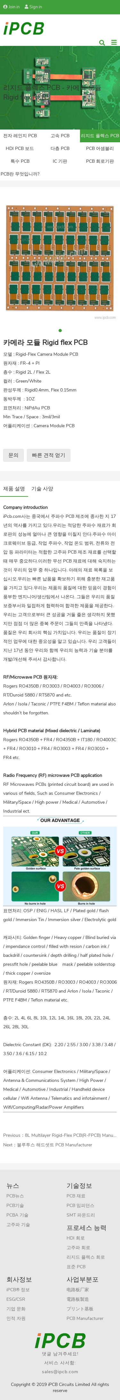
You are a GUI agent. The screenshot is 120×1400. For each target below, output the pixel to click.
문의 (13, 455)
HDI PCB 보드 (20, 148)
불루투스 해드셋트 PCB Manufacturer (54, 1145)
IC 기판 (60, 161)
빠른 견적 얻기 (48, 455)
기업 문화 (16, 1309)
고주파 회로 (78, 1248)
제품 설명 (14, 488)
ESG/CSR (15, 1299)
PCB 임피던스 (80, 1206)
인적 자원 (16, 1318)
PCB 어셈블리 (100, 148)
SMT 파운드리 (81, 1215)
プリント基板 (80, 1309)
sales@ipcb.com (60, 1372)
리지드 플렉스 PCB (100, 136)
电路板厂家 (78, 1290)
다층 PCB (60, 148)
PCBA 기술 (17, 1215)
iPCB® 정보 (18, 1290)
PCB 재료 (76, 1196)
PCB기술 (15, 1206)
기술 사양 (42, 488)
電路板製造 (78, 1299)
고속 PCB (60, 136)
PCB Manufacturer (85, 1318)
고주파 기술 (18, 1225)
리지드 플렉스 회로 (86, 1257)
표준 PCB (76, 1267)
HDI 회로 (76, 1238)
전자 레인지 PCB (20, 136)
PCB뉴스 (15, 1196)
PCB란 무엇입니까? (20, 174)
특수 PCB (20, 161)
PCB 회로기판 (100, 161)
